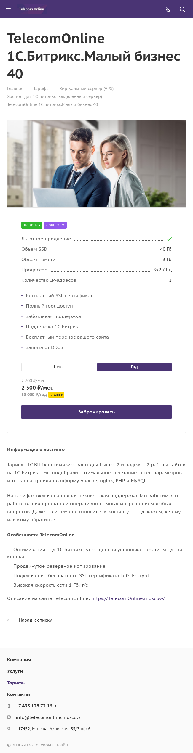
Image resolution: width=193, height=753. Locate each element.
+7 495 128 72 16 (34, 706)
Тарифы (16, 683)
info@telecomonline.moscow (48, 717)
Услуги (15, 671)
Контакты (18, 694)
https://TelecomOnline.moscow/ (128, 598)
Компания (19, 659)
